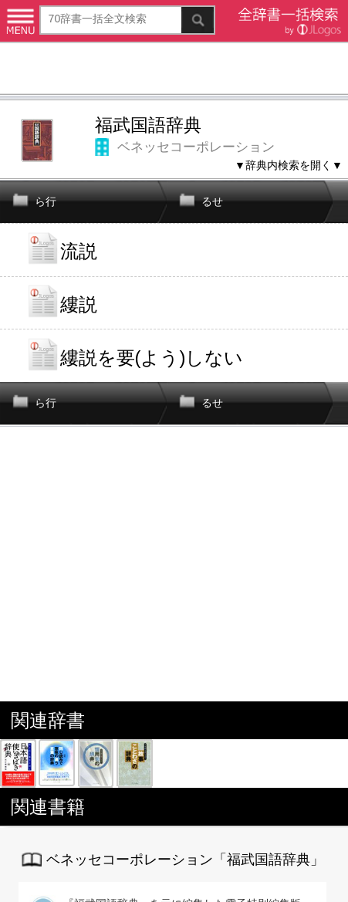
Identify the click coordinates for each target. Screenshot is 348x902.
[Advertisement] (174, 70)
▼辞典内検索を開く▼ (289, 165)
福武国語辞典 (148, 125)
